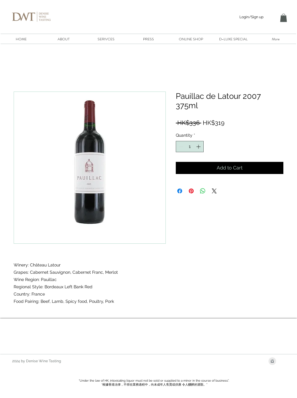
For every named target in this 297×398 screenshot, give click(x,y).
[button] (283, 18)
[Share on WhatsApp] (202, 191)
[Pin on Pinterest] (191, 191)
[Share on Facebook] (179, 191)
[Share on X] (214, 191)
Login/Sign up (251, 17)
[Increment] (199, 146)
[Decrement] (180, 146)
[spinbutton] (189, 146)
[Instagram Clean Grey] (272, 361)
